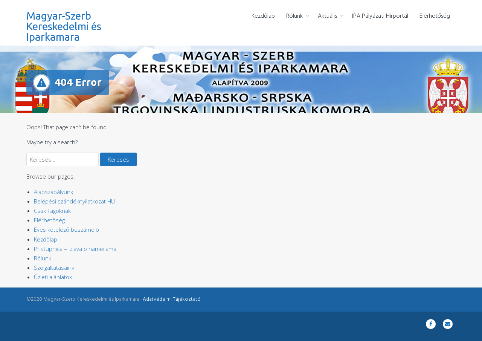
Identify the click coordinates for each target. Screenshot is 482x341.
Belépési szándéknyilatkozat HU (74, 201)
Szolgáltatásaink (54, 267)
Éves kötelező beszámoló (66, 229)
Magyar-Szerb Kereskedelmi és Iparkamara (63, 26)
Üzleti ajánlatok (53, 277)
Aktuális (327, 16)
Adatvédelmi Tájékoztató (172, 299)
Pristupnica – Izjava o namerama (75, 248)
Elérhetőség (434, 16)
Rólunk (294, 16)
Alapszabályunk (53, 192)
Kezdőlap (263, 16)
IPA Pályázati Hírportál (380, 16)
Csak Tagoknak (52, 210)
